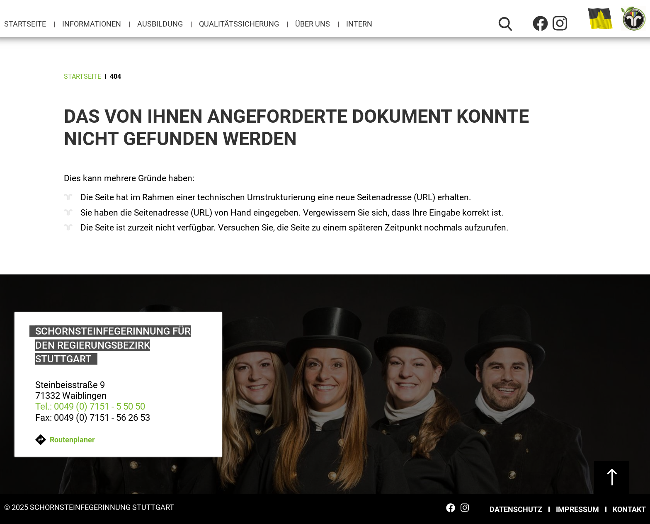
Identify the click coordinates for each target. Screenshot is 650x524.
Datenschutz (516, 509)
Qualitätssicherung (239, 23)
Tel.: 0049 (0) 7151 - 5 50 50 (90, 406)
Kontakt (629, 509)
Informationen (91, 23)
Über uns (312, 23)
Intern (359, 23)
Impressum (577, 509)
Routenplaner (65, 439)
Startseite (25, 23)
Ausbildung (160, 23)
